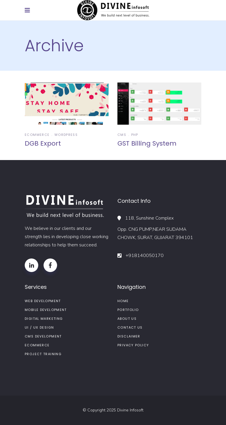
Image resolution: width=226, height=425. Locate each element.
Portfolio (128, 309)
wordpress (66, 134)
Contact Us (130, 327)
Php (134, 134)
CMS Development (43, 336)
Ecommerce (37, 134)
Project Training (43, 354)
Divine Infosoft (130, 410)
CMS (121, 134)
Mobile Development (46, 309)
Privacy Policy (133, 345)
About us (127, 318)
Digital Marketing (44, 318)
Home (123, 301)
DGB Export (43, 143)
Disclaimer (128, 336)
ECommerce (37, 345)
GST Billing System (147, 143)
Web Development (43, 301)
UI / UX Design (39, 327)
